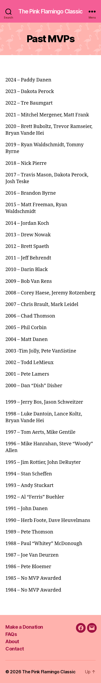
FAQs (11, 634)
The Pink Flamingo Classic (50, 11)
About (12, 641)
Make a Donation (24, 627)
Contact (14, 649)
